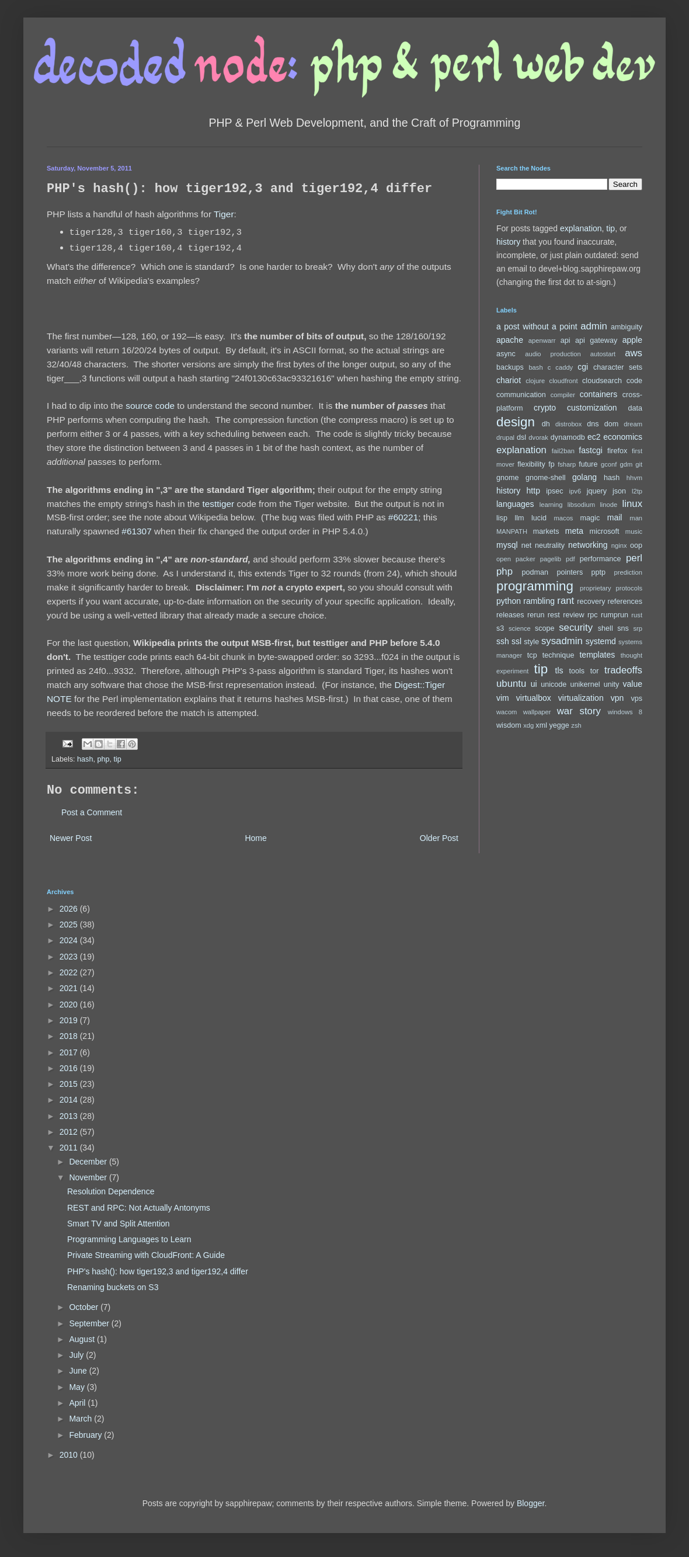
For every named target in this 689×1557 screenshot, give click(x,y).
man (635, 518)
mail (614, 517)
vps (636, 698)
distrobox (568, 424)
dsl (521, 437)
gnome (507, 478)
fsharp (567, 464)
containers (599, 394)
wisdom (508, 725)
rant (565, 600)
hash (85, 759)
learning (551, 504)
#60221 (403, 517)
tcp (532, 655)
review (573, 615)
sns (623, 628)
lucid (539, 518)
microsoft (605, 531)
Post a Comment (91, 812)
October (84, 1307)
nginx (619, 545)
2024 (70, 940)
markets (546, 531)
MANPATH (511, 531)
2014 (70, 1099)
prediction (628, 572)
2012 (70, 1132)
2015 (70, 1084)
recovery (591, 601)
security (576, 627)
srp (637, 628)
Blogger (530, 1503)
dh (546, 424)
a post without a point (536, 326)
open (503, 558)
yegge (559, 725)
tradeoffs (623, 670)
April (78, 1402)
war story (579, 711)
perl (634, 558)
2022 (70, 972)
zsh (576, 725)
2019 (70, 1020)
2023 (70, 956)
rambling (539, 601)
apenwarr (542, 340)
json (619, 491)
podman (535, 572)
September (90, 1323)
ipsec (554, 491)
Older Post (439, 838)
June (79, 1370)
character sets (617, 367)
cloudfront (563, 380)
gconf (609, 464)
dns (592, 424)
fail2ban (563, 450)
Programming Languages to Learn (129, 1239)
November (89, 1177)
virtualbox (533, 698)
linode (608, 504)
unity (612, 684)
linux (632, 503)
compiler (563, 394)
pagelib (550, 558)
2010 (70, 1454)
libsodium (581, 504)
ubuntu (511, 683)
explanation (581, 228)
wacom (506, 711)
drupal (505, 437)
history (508, 241)
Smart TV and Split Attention (118, 1223)
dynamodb (568, 437)
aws (633, 353)
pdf (570, 558)
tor (594, 671)
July (77, 1355)
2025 (70, 924)
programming (534, 586)
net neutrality (543, 545)
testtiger (218, 504)
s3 (500, 628)
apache (509, 340)
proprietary (595, 588)
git (638, 464)
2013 (70, 1116)
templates (597, 654)
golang (584, 477)
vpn (617, 698)
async (506, 354)
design (515, 422)
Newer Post (71, 838)
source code (150, 406)
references (624, 601)
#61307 (136, 531)
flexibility (531, 464)
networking (588, 545)
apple (632, 340)
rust (636, 614)
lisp (501, 518)
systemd (601, 641)
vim (502, 698)
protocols (629, 588)
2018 (70, 1036)
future (588, 464)
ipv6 (575, 491)
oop (636, 545)
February (86, 1435)
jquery (597, 491)
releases (510, 615)
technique (558, 655)
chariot (508, 380)
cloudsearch (602, 381)
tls (559, 670)
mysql (507, 545)
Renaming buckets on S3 (112, 1287)
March (81, 1418)
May (77, 1387)
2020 (70, 1004)
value (632, 684)
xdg (528, 725)
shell (605, 628)
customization (592, 407)
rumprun (614, 615)
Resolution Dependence (110, 1191)
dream (633, 424)
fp (551, 464)
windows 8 (625, 711)
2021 (70, 988)
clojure (535, 380)
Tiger (224, 214)
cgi (582, 366)
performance (600, 559)
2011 (70, 1147)
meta (574, 531)
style (531, 642)
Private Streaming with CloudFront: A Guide (146, 1255)
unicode (553, 684)
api (565, 340)
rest (554, 615)
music (633, 531)
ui (534, 684)
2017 (70, 1052)
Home (255, 838)
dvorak (538, 437)
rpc (592, 615)
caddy (564, 367)
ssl (516, 641)
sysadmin (562, 641)
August (82, 1339)
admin (593, 326)
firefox (617, 451)
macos (563, 518)
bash (535, 367)
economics (622, 437)
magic (590, 518)
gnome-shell (546, 478)
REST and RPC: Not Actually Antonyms (138, 1207)
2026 (70, 908)
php (103, 759)
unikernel (585, 684)
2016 (70, 1068)
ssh (502, 641)
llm (519, 518)
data (635, 408)
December (89, 1161)
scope (545, 628)
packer (525, 558)
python (508, 601)
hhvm (634, 477)
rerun (535, 615)
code (634, 381)
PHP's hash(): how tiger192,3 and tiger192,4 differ (157, 1271)
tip (117, 759)
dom (611, 424)
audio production (553, 353)
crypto (545, 407)
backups (510, 367)
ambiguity (626, 327)
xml (541, 725)
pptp (598, 572)
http (533, 490)
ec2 (594, 437)
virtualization (581, 698)
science (520, 628)
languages (515, 504)
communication (521, 395)
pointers (569, 572)
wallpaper (537, 711)
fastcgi (590, 450)
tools (577, 671)
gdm (626, 464)
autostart (603, 353)
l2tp (637, 491)
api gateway (596, 340)
